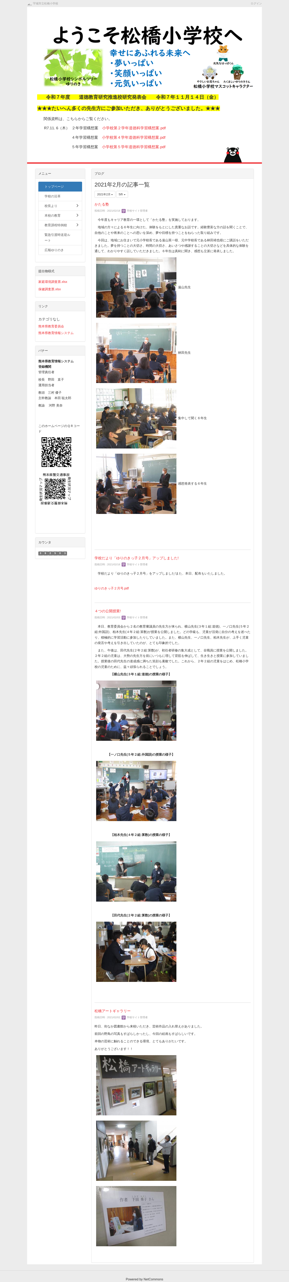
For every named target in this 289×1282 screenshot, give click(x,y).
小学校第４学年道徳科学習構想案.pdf (133, 137)
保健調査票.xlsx (49, 289)
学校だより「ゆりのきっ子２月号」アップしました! (137, 558)
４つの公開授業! (108, 611)
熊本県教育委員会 (51, 326)
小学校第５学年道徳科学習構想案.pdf (133, 147)
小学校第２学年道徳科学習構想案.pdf (134, 128)
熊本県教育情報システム (56, 333)
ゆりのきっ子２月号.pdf (112, 588)
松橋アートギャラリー (113, 1011)
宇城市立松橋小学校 (45, 3)
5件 (122, 194)
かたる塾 (102, 204)
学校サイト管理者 (135, 210)
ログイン (256, 3)
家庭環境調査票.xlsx (52, 281)
